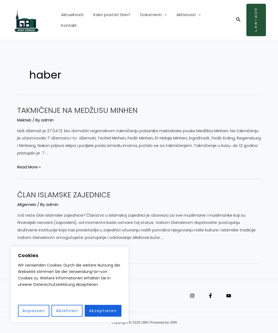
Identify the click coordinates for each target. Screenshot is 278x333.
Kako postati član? (109, 20)
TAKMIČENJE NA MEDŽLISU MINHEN (82, 110)
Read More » (29, 167)
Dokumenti (149, 20)
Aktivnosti (182, 20)
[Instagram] (192, 295)
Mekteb (24, 120)
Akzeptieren (103, 310)
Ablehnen (67, 310)
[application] (159, 20)
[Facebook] (210, 295)
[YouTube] (228, 295)
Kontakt (210, 20)
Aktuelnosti (71, 20)
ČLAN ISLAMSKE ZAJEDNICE (68, 194)
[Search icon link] (235, 20)
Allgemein (27, 204)
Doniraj (255, 19)
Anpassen (34, 310)
